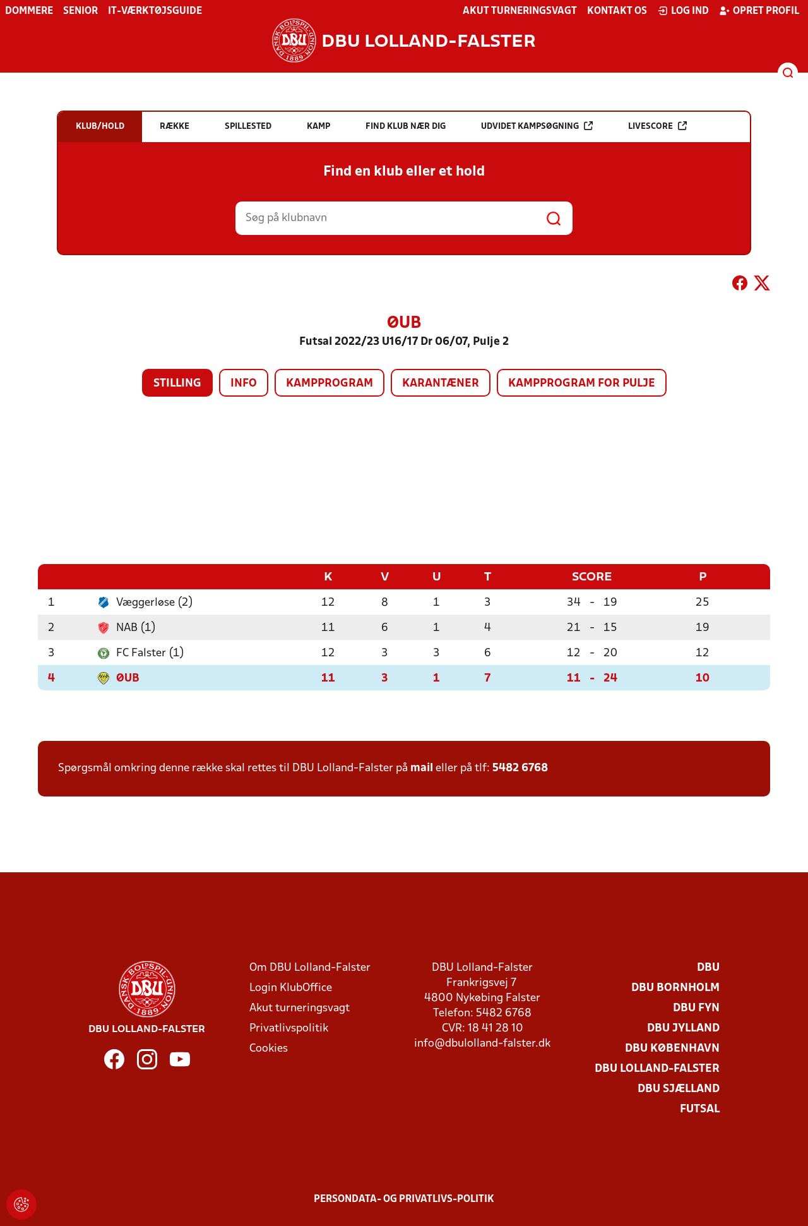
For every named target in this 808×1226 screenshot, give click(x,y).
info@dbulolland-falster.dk (482, 1043)
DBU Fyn (696, 1007)
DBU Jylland (683, 1028)
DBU (708, 967)
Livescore (657, 126)
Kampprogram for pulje (581, 383)
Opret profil (759, 10)
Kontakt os (617, 11)
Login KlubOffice (290, 987)
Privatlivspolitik (288, 1028)
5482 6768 (520, 767)
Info (243, 383)
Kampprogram (329, 383)
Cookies (268, 1048)
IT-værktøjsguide (155, 11)
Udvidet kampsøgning (537, 126)
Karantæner (440, 383)
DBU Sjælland (679, 1088)
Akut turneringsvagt (520, 11)
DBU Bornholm (675, 987)
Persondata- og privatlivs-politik (404, 1198)
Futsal (700, 1108)
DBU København (672, 1048)
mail (421, 767)
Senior (80, 11)
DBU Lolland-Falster (657, 1068)
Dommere (29, 11)
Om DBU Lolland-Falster (310, 967)
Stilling (177, 383)
